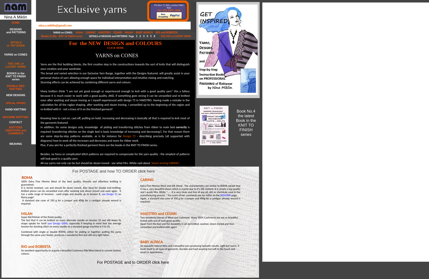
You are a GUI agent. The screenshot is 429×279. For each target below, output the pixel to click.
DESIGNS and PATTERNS (16, 31)
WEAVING (225, 195)
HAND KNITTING (15, 109)
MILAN (129, 32)
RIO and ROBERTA (167, 32)
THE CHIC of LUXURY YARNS (176, 36)
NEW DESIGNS (15, 95)
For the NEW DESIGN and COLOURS (115, 43)
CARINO (91, 32)
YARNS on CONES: (63, 32)
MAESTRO (104, 32)
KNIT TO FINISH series (70, 36)
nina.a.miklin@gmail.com (55, 25)
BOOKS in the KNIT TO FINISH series (16, 76)
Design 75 (129, 136)
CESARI (118, 32)
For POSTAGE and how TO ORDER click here (113, 171)
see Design (108, 194)
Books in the (49, 36)
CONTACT (15, 122)
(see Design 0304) (58, 223)
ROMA (79, 32)
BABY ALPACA (145, 32)
